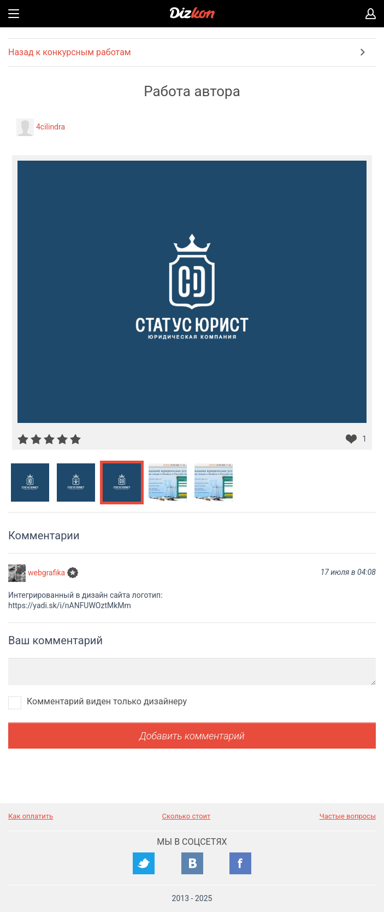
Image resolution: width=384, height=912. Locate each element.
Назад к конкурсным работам (69, 52)
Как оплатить (30, 816)
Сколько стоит (186, 816)
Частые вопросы (348, 816)
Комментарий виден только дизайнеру (107, 701)
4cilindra (50, 126)
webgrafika (46, 572)
